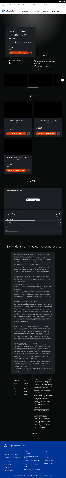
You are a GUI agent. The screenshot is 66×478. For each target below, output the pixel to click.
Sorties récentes (26, 9)
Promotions (46, 9)
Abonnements (56, 9)
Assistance (46, 4)
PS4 (14, 4)
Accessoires (25, 4)
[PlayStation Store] (8, 9)
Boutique (40, 4)
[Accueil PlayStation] (3, 4)
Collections (37, 9)
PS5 (10, 4)
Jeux (6, 4)
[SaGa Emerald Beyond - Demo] (16, 78)
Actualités (33, 4)
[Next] (62, 78)
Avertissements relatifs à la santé (41, 407)
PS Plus (19, 4)
